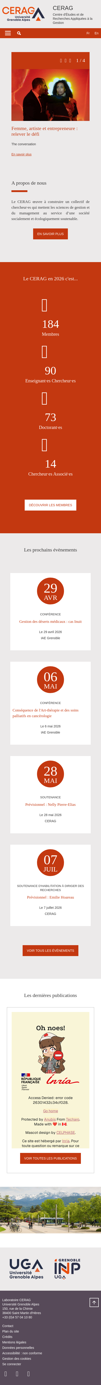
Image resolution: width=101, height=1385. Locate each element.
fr (88, 33)
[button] (18, 33)
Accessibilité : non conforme (22, 1353)
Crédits (7, 1337)
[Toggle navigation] (7, 33)
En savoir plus (21, 154)
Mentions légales (14, 1342)
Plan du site (10, 1331)
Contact (7, 1326)
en (96, 33)
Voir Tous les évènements (50, 950)
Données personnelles (18, 1348)
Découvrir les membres (50, 505)
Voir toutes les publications (50, 1158)
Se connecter (11, 1364)
